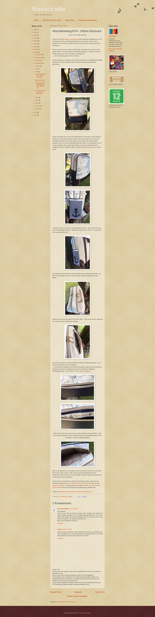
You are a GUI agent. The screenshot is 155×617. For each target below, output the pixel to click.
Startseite (78, 592)
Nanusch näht (48, 8)
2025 (35, 32)
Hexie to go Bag (40, 80)
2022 (35, 41)
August (37, 66)
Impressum (70, 20)
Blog (36, 20)
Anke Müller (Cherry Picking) (77, 483)
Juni (36, 71)
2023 (35, 38)
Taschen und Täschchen (83, 491)
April (36, 100)
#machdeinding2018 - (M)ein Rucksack (40, 75)
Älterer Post (100, 592)
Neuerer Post (55, 592)
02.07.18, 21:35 (67, 529)
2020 (35, 46)
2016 (35, 115)
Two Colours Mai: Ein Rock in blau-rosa (40, 92)
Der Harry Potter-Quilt (51, 20)
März (37, 103)
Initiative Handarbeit (70, 39)
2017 (35, 112)
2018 (35, 52)
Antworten (60, 523)
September (38, 63)
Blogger (88, 613)
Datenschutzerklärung (88, 20)
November (38, 57)
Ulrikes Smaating (62, 508)
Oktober (37, 60)
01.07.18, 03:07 (73, 508)
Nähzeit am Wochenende (67, 491)
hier (92, 139)
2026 (35, 29)
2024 (35, 35)
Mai (36, 97)
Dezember (38, 54)
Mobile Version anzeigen (77, 596)
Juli (36, 69)
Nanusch (113, 36)
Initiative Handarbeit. (58, 485)
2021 (35, 44)
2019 (35, 49)
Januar (37, 108)
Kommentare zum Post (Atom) (66, 602)
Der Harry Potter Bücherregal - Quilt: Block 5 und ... (40, 85)
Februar (37, 106)
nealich (59, 529)
